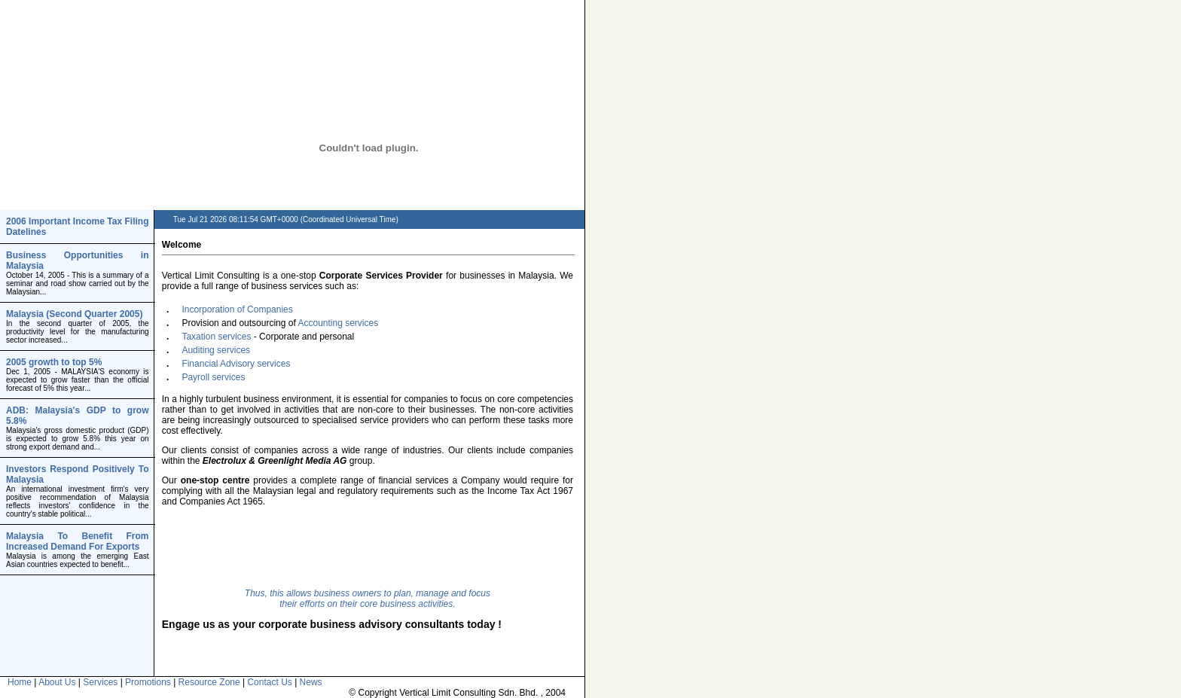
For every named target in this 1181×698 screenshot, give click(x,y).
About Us (56, 682)
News (311, 682)
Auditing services (216, 350)
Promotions (148, 682)
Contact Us (269, 682)
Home (20, 682)
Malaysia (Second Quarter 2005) (74, 314)
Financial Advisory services (236, 363)
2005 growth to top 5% (54, 362)
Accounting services (338, 323)
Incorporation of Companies (237, 309)
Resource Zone (209, 682)
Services (100, 682)
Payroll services (213, 377)
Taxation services (216, 336)
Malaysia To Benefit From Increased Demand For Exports (77, 541)
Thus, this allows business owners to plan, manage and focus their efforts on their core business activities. (367, 598)
